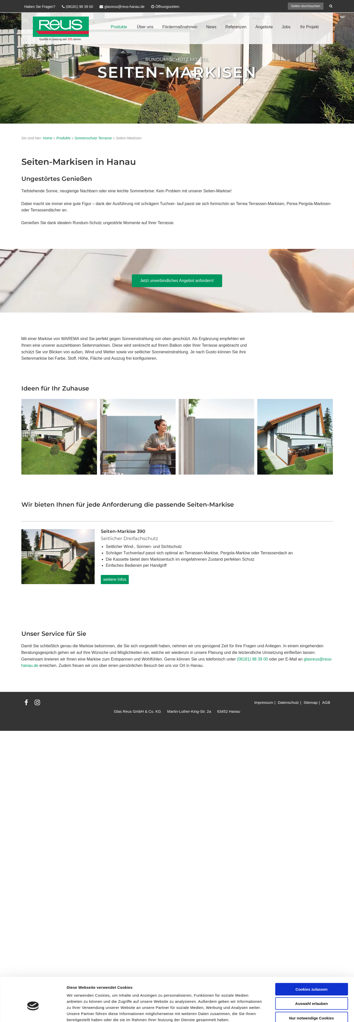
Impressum (263, 702)
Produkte (119, 27)
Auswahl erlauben (311, 744)
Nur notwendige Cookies (311, 759)
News (211, 27)
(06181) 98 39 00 (252, 659)
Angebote (264, 27)
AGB (326, 702)
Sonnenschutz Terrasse (93, 138)
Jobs (286, 27)
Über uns (145, 27)
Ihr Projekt (309, 27)
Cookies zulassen (311, 730)
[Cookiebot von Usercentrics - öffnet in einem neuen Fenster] (33, 781)
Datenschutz (288, 702)
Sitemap (311, 702)
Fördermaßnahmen (179, 27)
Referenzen (236, 27)
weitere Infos (114, 579)
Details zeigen (271, 781)
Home (47, 138)
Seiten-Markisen (177, 72)
